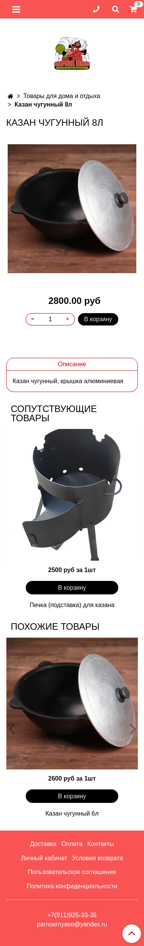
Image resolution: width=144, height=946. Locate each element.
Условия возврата (97, 858)
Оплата (72, 844)
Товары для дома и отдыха (61, 96)
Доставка (43, 844)
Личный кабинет (44, 858)
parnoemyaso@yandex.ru (72, 924)
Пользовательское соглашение (72, 872)
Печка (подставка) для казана (72, 605)
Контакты (101, 844)
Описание (72, 364)
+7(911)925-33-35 (72, 915)
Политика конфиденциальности (71, 886)
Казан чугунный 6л (72, 813)
